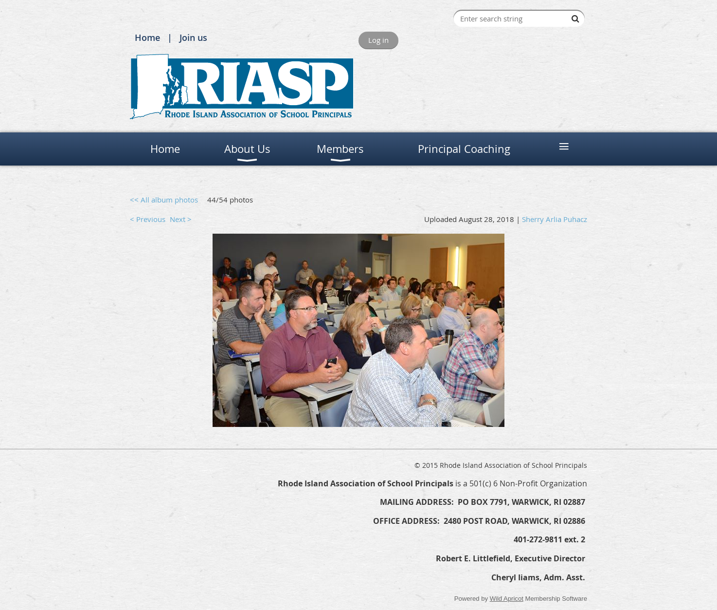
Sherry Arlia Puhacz (554, 219)
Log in (378, 40)
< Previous (147, 219)
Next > (181, 219)
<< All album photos (164, 199)
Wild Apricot (506, 598)
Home (147, 37)
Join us (193, 37)
